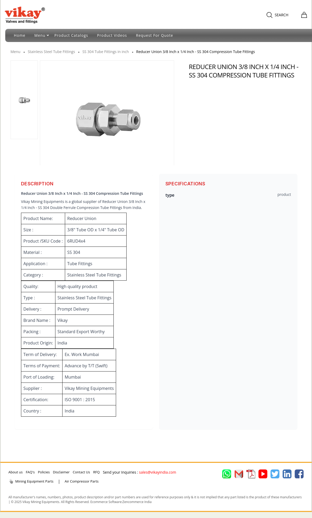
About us (15, 472)
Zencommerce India (137, 502)
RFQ (96, 472)
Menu (15, 51)
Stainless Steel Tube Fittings (51, 51)
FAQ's (30, 472)
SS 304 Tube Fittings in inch (105, 51)
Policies (44, 472)
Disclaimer (61, 472)
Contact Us (81, 472)
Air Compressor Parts (81, 481)
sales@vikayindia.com (157, 472)
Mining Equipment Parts (31, 481)
